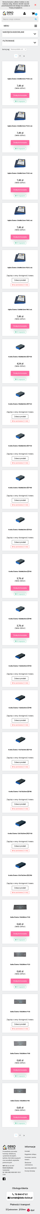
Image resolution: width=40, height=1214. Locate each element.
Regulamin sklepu (30, 1154)
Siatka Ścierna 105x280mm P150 (20, 1011)
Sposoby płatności (31, 1168)
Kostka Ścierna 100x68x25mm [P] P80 (20, 619)
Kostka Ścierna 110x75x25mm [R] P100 (20, 750)
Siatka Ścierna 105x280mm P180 (20, 1053)
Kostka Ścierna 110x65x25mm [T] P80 (20, 708)
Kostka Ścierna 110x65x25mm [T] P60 (20, 666)
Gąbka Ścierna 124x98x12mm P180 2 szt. (20, 220)
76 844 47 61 (21, 1194)
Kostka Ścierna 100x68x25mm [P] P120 (20, 404)
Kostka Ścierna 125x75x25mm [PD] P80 (20, 875)
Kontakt (27, 1151)
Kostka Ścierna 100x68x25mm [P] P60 (20, 571)
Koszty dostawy (30, 1171)
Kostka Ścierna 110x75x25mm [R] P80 (20, 791)
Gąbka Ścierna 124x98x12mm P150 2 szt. (20, 173)
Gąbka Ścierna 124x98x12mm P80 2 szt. (20, 309)
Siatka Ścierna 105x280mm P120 (20, 964)
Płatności (14, 1205)
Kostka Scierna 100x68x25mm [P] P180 (20, 487)
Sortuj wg (5, 49)
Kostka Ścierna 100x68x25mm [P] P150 (20, 446)
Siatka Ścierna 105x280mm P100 (20, 917)
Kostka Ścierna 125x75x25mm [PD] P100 (20, 833)
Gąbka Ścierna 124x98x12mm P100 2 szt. (20, 79)
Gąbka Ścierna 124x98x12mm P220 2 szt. (20, 267)
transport (25, 1205)
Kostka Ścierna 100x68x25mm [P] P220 (20, 529)
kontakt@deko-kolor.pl (21, 1198)
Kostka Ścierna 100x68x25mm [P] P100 (20, 357)
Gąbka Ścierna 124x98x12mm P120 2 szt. (20, 126)
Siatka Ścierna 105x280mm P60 (20, 1101)
